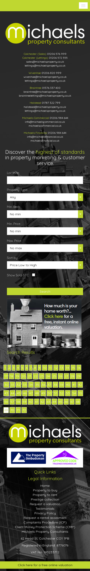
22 (35, 376)
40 (68, 385)
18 (11, 376)
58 (18, 402)
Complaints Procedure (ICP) (45, 522)
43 (6, 393)
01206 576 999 (56, 54)
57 (12, 402)
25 (54, 376)
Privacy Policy (45, 513)
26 (60, 376)
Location (13, 173)
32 (18, 385)
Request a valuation (45, 504)
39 (61, 385)
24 (48, 376)
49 (43, 393)
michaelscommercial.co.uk (45, 125)
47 (31, 393)
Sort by (12, 258)
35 (37, 385)
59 (24, 402)
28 (72, 376)
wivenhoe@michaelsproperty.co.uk (45, 76)
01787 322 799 (51, 102)
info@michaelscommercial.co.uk (45, 121)
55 (80, 393)
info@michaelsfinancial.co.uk (45, 136)
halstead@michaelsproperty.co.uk (45, 107)
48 (37, 393)
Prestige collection (45, 499)
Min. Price (13, 224)
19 (17, 376)
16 (78, 368)
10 (44, 368)
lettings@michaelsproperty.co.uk (45, 65)
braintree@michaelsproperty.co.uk (45, 91)
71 (18, 410)
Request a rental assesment (45, 518)
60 (31, 402)
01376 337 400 (51, 88)
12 (55, 368)
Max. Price (14, 241)
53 (68, 393)
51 (55, 393)
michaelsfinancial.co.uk (45, 140)
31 (12, 385)
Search (45, 291)
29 (79, 376)
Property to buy (45, 490)
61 (36, 402)
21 (29, 376)
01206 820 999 (51, 73)
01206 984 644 (59, 118)
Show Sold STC (18, 275)
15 (73, 368)
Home (45, 486)
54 (74, 393)
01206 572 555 (58, 57)
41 (74, 385)
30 (6, 385)
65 (60, 402)
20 (23, 376)
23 (42, 376)
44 (12, 393)
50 (49, 393)
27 (66, 376)
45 (19, 393)
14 (67, 368)
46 (25, 393)
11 (50, 368)
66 (66, 402)
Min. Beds (13, 207)
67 (72, 402)
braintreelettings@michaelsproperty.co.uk (45, 95)
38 (55, 385)
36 (43, 385)
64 (54, 402)
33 (25, 385)
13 (61, 368)
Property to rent (45, 495)
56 (6, 402)
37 (49, 385)
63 (48, 402)
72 (24, 410)
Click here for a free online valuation (45, 565)
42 (80, 385)
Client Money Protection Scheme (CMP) (45, 527)
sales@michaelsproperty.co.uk (45, 61)
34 (31, 385)
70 (12, 410)
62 (42, 402)
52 (61, 393)
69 (6, 410)
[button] (83, 5)
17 (5, 376)
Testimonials (45, 509)
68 (78, 402)
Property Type (17, 190)
